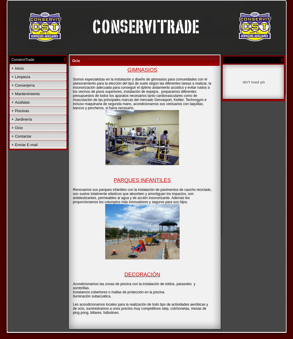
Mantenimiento (27, 94)
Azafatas (22, 102)
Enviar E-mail (26, 145)
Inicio (19, 68)
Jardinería (23, 119)
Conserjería (25, 85)
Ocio (19, 128)
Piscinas (22, 111)
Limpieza (22, 77)
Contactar (23, 136)
